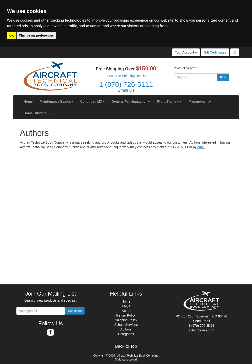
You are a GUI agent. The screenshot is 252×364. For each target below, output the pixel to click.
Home (126, 301)
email (201, 147)
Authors (126, 329)
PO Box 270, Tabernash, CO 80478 (201, 316)
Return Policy (126, 315)
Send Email (201, 321)
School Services (126, 325)
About (126, 311)
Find (223, 77)
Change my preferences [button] (36, 35)
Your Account (186, 52)
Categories (126, 334)
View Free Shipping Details (126, 76)
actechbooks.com (201, 330)
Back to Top (126, 346)
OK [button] (11, 35)
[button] (56, 101)
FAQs (126, 306)
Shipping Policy (126, 320)
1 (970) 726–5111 (201, 325)
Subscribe (75, 311)
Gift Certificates (215, 52)
